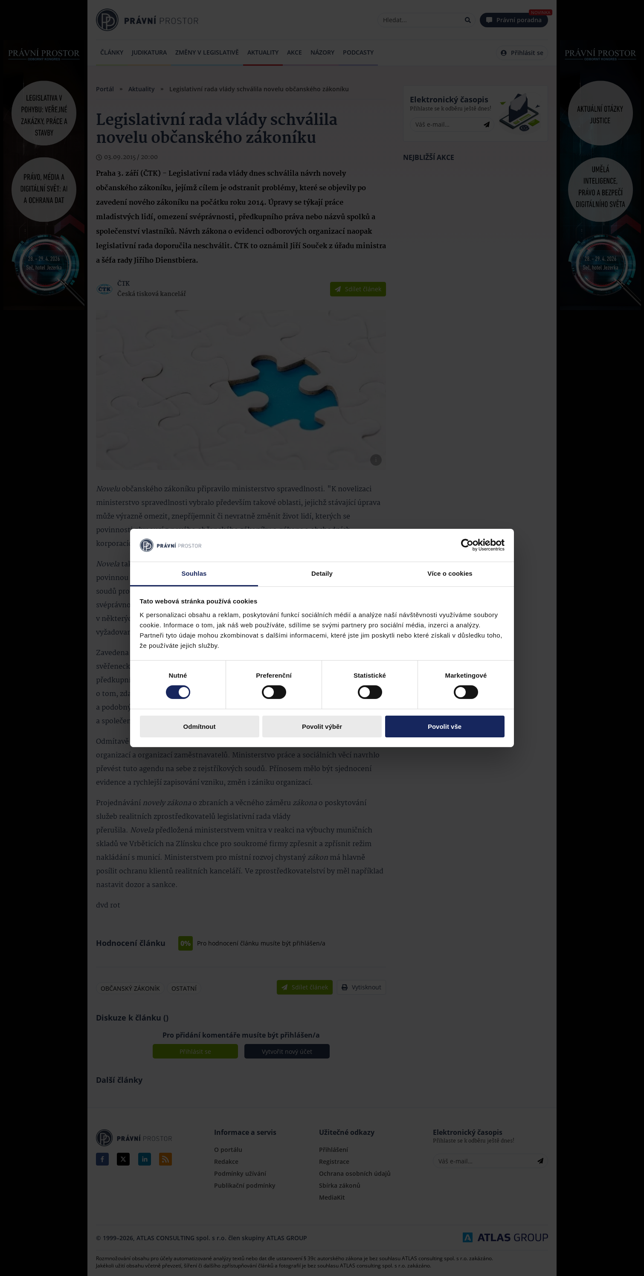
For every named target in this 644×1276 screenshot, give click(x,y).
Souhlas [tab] (193, 573)
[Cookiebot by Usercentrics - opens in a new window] (467, 545)
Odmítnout (199, 726)
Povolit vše (444, 726)
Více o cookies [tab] (450, 573)
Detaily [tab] (322, 573)
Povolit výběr (322, 726)
